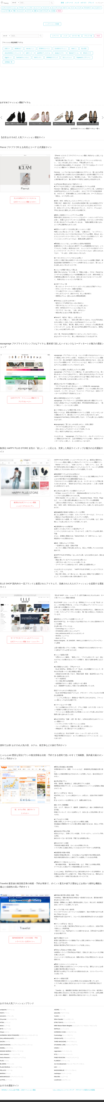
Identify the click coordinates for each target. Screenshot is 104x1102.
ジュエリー (97, 8)
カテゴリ (83, 3)
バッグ (79, 8)
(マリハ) (5, 1073)
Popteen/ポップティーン (84, 57)
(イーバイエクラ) (8, 1019)
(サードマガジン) (65, 1041)
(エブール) (5, 1025)
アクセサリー (87, 8)
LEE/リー (7, 48)
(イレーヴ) (59, 1016)
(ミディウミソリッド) (11, 1076)
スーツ (29, 11)
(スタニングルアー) (65, 1045)
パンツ (72, 8)
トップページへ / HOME (52, 24)
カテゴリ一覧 (76, 36)
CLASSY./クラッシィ (61, 48)
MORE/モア (18, 48)
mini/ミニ (74, 48)
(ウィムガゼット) (63, 1019)
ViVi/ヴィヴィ (38, 57)
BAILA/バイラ (87, 53)
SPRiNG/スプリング (52, 57)
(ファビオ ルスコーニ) (66, 1057)
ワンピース (46, 8)
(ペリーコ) (6, 1070)
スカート (65, 8)
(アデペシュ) (7, 1009)
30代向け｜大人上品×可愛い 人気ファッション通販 (18, 1090)
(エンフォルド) (61, 1029)
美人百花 (83, 48)
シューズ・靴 (6, 11)
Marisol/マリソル (74, 53)
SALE (59, 11)
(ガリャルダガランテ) (13, 1038)
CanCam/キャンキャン (22, 57)
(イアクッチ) (6, 1016)
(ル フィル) (6, 1080)
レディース (69, 3)
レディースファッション (9, 8)
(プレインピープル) (11, 1067)
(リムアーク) (61, 1076)
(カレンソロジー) (63, 1035)
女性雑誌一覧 (8, 62)
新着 (62, 3)
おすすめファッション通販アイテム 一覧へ (85, 128)
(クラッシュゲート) (64, 1038)
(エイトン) (5, 1022)
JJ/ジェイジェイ (67, 57)
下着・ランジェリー (18, 11)
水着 (35, 11)
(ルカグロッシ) (62, 1080)
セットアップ (56, 8)
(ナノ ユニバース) (10, 1054)
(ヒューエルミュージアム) (13, 1057)
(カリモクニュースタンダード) (19, 1035)
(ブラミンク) (7, 1064)
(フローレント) (62, 1061)
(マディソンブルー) (65, 1070)
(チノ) (58, 1048)
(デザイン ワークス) (11, 1051)
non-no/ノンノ (30, 48)
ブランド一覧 (88, 36)
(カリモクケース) (65, 1032)
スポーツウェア (43, 11)
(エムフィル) (5, 1029)
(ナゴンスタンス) (63, 1051)
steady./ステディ (59, 53)
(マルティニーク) (62, 1073)
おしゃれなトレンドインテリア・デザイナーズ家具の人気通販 (74, 1090)
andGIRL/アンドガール (43, 53)
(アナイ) (4, 1013)
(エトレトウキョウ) (64, 1022)
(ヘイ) (57, 1067)
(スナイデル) (6, 1048)
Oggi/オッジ (8, 57)
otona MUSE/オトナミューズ (13, 53)
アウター (21, 8)
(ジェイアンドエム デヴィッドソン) (16, 1045)
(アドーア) (59, 1009)
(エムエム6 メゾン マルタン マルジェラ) (75, 1025)
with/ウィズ (29, 53)
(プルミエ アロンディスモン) (69, 1064)
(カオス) (4, 1032)
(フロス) (4, 1061)
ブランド (91, 3)
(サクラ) (5, 1041)
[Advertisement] (52, 83)
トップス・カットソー (33, 8)
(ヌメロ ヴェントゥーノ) (63, 1054)
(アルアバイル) (61, 1013)
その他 (53, 11)
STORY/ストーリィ (44, 48)
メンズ (76, 3)
